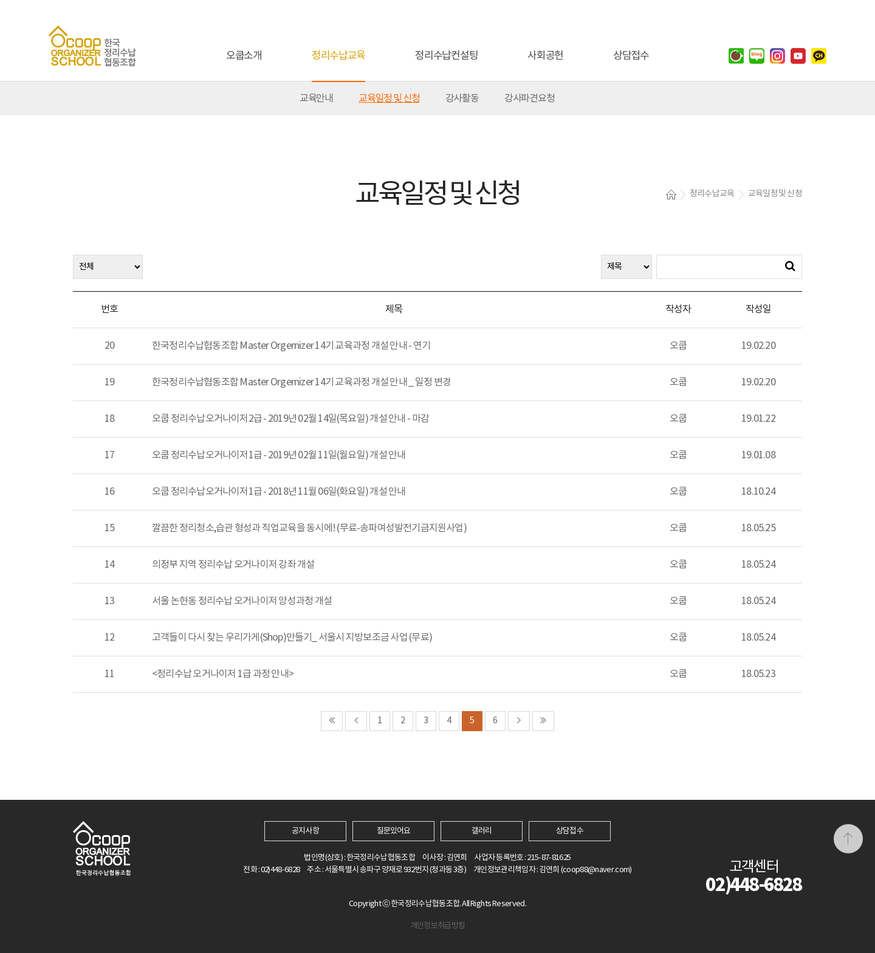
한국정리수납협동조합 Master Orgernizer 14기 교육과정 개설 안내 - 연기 (291, 345)
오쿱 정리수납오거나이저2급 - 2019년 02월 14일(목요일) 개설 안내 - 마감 (290, 418)
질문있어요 (393, 831)
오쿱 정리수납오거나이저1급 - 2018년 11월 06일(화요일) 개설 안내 (279, 491)
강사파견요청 (529, 98)
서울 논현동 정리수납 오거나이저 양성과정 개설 (242, 601)
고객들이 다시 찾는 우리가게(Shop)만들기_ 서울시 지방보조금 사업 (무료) (292, 637)
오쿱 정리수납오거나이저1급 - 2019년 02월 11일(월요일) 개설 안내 (279, 455)
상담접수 (569, 831)
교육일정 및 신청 (389, 98)
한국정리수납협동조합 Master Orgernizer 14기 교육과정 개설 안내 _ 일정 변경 (301, 382)
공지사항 (305, 831)
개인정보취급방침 (437, 926)
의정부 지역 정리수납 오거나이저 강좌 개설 (233, 564)
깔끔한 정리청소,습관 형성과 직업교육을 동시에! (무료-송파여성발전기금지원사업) (309, 528)
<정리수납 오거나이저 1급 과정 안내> (222, 674)
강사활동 (462, 98)
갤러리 (482, 831)
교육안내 (316, 98)
